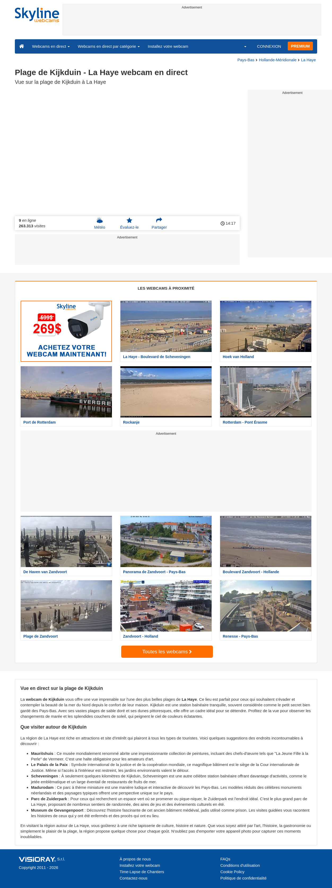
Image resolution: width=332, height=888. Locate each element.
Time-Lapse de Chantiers (142, 871)
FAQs (225, 859)
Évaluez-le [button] (129, 223)
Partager (159, 223)
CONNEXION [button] (269, 46)
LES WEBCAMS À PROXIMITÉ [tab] (166, 288)
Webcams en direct (51, 46)
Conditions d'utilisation (240, 865)
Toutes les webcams (167, 651)
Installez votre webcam (168, 46)
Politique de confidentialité (243, 878)
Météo (99, 223)
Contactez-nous (133, 878)
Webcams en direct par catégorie (109, 46)
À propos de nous (135, 859)
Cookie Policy (232, 871)
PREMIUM (300, 46)
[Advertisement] (192, 23)
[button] (241, 46)
